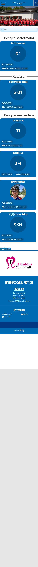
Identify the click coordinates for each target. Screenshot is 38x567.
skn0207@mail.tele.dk (21, 301)
